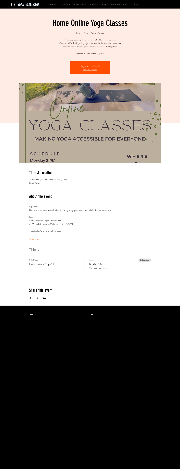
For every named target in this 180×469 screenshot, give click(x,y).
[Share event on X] (37, 298)
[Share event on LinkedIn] (44, 298)
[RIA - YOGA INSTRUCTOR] (25, 5)
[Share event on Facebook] (30, 298)
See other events (90, 69)
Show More (34, 239)
